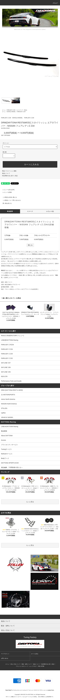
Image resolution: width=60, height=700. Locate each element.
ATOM (42, 666)
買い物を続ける (6, 203)
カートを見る (34, 653)
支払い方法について (15, 664)
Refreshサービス (6, 454)
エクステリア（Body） (22, 110)
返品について (6, 173)
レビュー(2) (50, 211)
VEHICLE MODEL (11, 111)
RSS (39, 666)
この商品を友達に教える (8, 197)
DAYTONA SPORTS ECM (10, 463)
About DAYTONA (7, 435)
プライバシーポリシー (21, 666)
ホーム (3, 110)
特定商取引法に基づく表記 (10, 175)
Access (3, 440)
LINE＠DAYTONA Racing (9, 426)
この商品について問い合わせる (10, 200)
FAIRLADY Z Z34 (11, 110)
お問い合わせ (4, 658)
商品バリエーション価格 (9, 171)
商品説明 (10, 211)
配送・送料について (26, 664)
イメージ (30, 211)
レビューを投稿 (6, 192)
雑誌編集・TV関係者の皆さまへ (12, 467)
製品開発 (4, 431)
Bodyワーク (5, 458)
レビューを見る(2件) (7, 189)
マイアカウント (5, 653)
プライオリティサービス (9, 445)
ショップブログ (32, 666)
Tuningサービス (7, 449)
